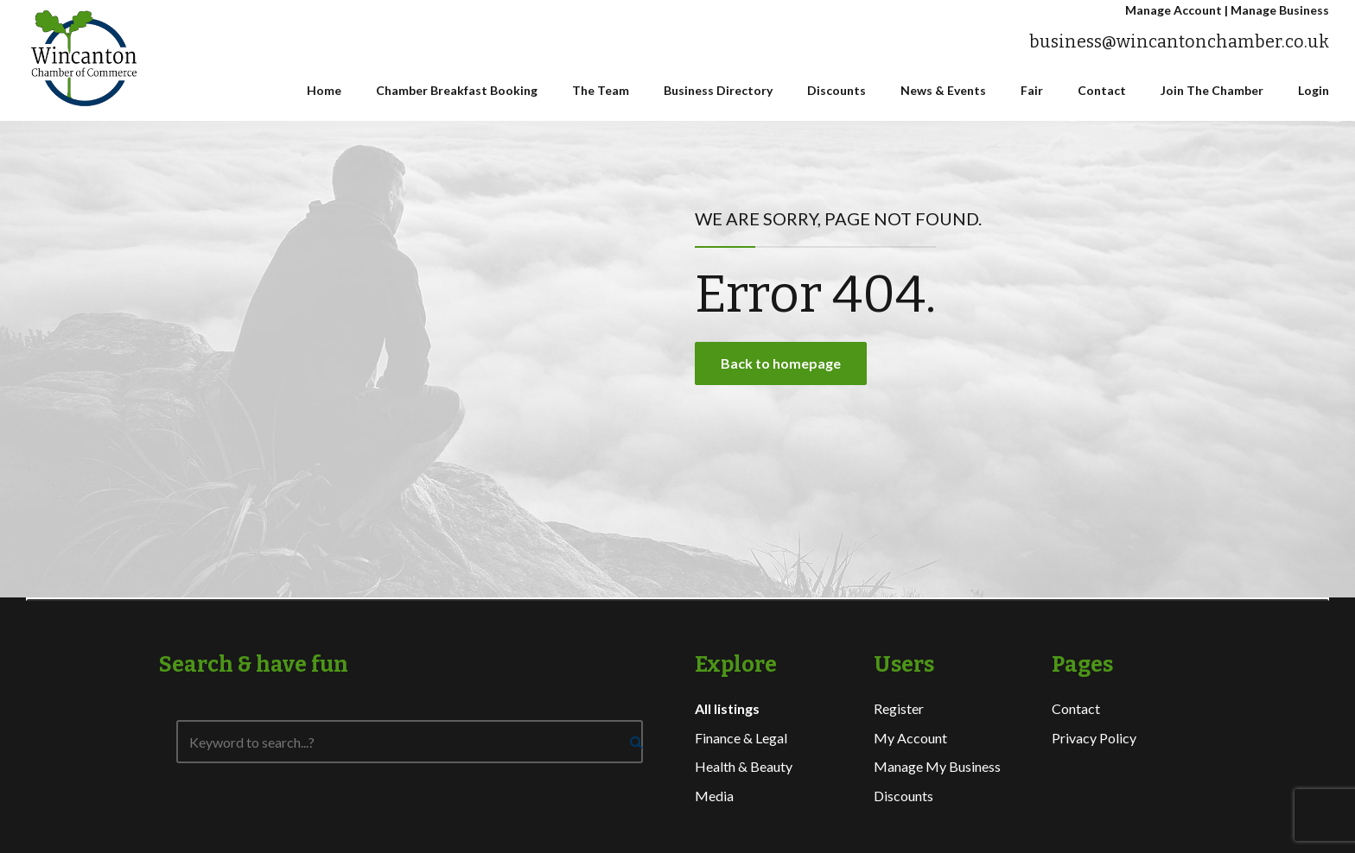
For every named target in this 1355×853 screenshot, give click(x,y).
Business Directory (718, 90)
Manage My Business (937, 766)
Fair (1032, 90)
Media (714, 795)
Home (324, 90)
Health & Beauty (743, 766)
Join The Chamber (1212, 90)
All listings (727, 708)
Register (899, 708)
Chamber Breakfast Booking (457, 90)
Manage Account (1173, 10)
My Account (910, 738)
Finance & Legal (741, 738)
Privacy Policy (1094, 738)
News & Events (943, 90)
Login (1313, 90)
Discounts (836, 90)
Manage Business (1280, 10)
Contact (1102, 90)
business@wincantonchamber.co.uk (1179, 42)
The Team (600, 90)
